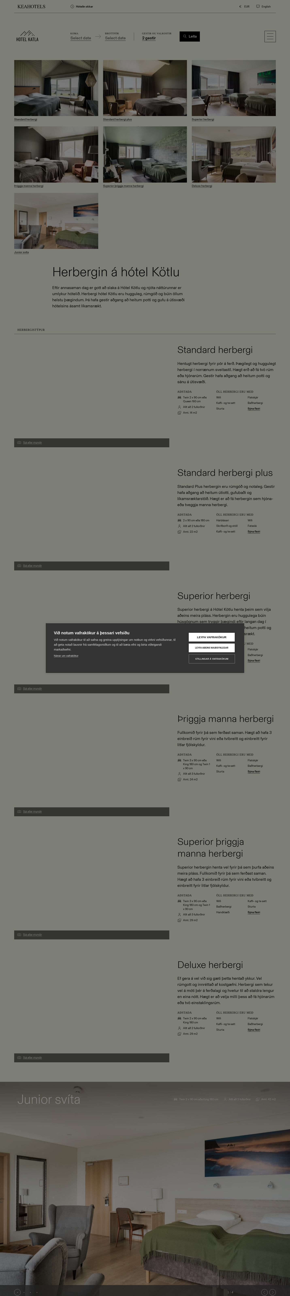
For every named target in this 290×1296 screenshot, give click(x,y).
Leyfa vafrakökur (211, 637)
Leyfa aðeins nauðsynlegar (211, 648)
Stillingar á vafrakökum (211, 658)
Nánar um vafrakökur (66, 655)
